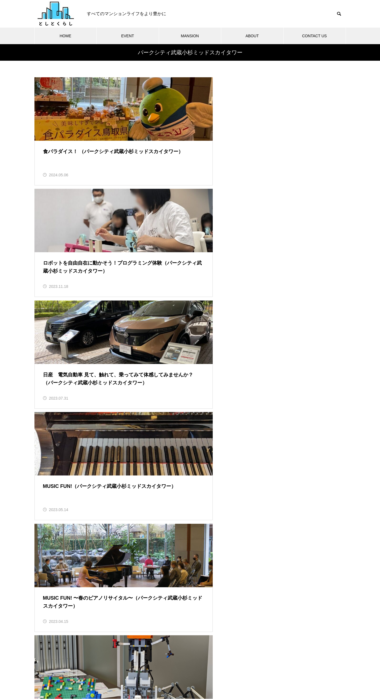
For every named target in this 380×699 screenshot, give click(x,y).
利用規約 (177, 674)
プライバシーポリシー (214, 674)
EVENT (127, 36)
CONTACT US (314, 36)
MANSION (190, 36)
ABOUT (252, 36)
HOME (65, 36)
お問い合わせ (255, 674)
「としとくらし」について (137, 674)
